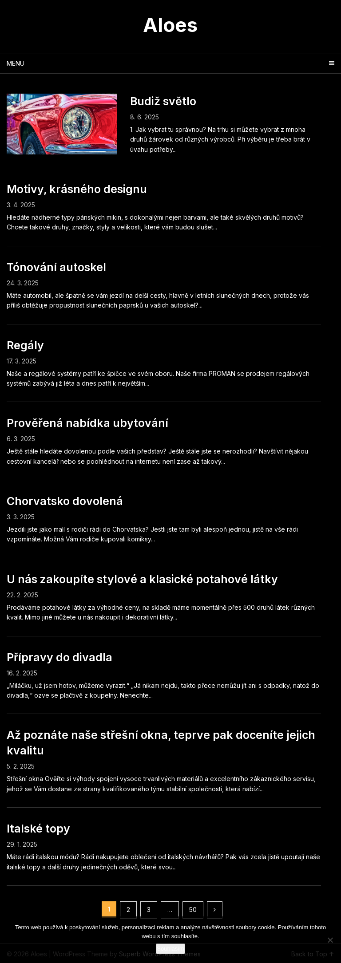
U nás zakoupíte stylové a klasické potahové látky (142, 579)
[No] (329, 939)
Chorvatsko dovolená (65, 501)
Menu (15, 63)
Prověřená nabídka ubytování (87, 423)
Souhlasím (170, 948)
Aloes (170, 25)
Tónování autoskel (56, 267)
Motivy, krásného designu (77, 189)
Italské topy (38, 828)
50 (193, 909)
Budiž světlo (163, 101)
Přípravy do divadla (59, 657)
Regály (25, 345)
